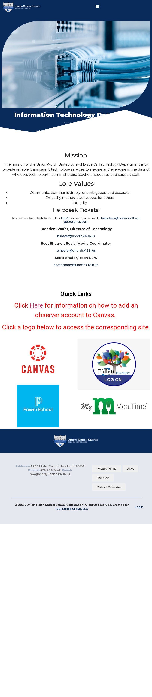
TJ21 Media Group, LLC (71, 509)
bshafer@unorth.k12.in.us (76, 236)
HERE (65, 218)
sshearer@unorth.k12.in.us (76, 250)
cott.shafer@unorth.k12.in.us (77, 265)
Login (139, 507)
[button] (97, 6)
